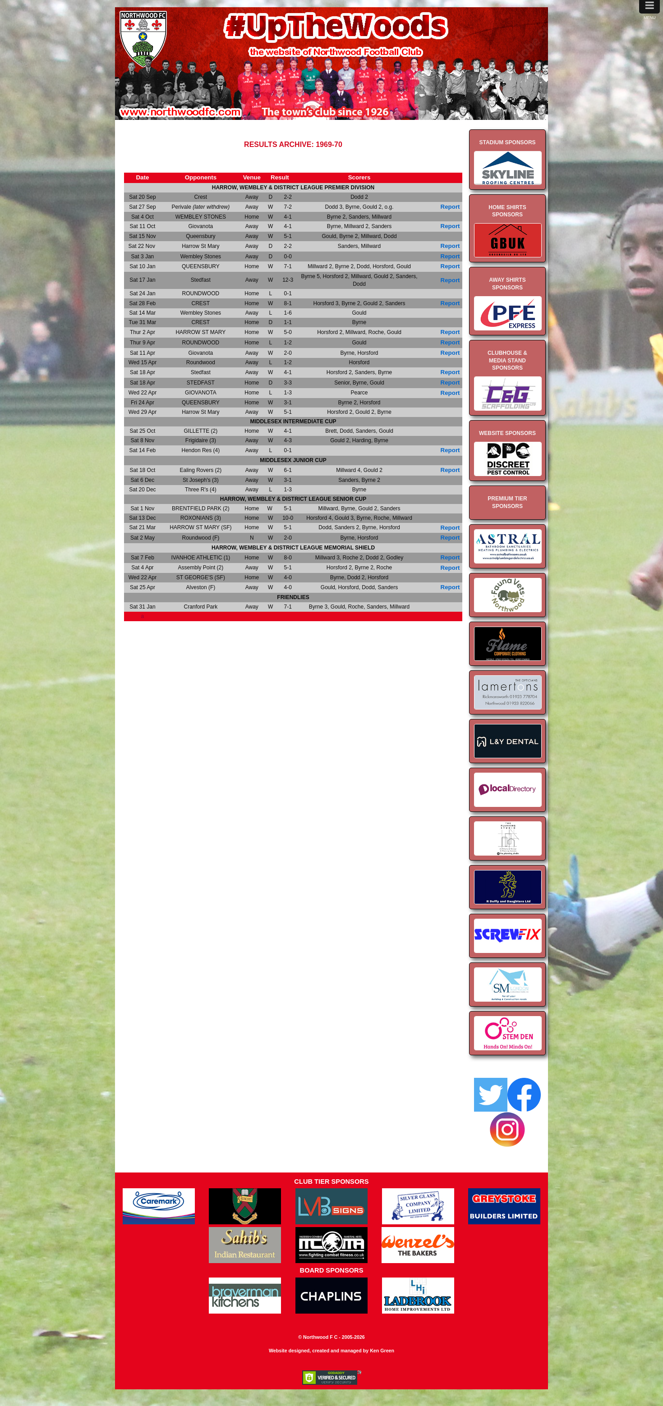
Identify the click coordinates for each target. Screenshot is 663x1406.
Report (450, 206)
